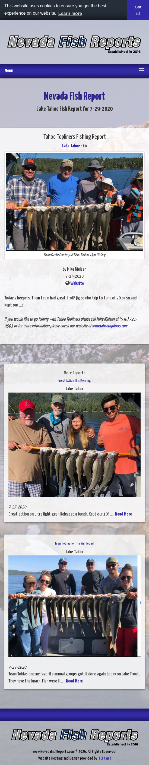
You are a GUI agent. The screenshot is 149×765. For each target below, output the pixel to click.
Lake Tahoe (71, 146)
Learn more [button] (70, 13)
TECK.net (104, 758)
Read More (123, 514)
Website (77, 283)
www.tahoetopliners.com (109, 326)
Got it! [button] (138, 10)
